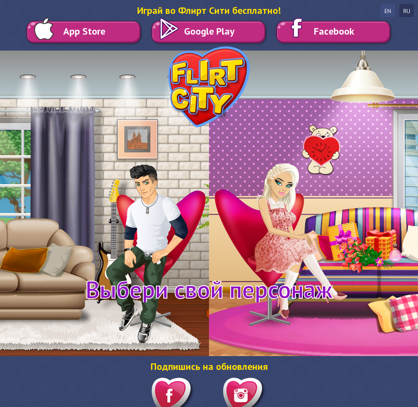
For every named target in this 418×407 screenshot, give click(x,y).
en (388, 11)
